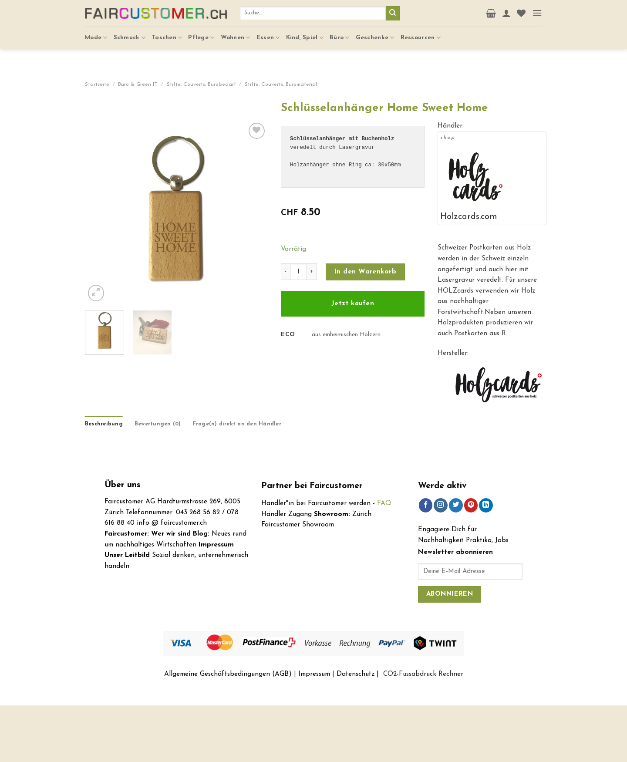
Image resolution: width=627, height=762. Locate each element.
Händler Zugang (286, 514)
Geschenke (375, 35)
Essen (268, 35)
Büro (340, 35)
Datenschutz (355, 674)
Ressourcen (421, 35)
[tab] (104, 424)
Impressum (314, 674)
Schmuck (129, 35)
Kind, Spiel (305, 35)
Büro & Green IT (138, 84)
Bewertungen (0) (158, 424)
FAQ (384, 503)
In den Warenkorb (365, 271)
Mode (96, 35)
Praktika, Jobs (487, 540)
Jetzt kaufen (352, 303)
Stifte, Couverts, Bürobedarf (201, 84)
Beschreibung (104, 424)
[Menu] (537, 11)
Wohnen (235, 35)
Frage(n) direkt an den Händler (237, 424)
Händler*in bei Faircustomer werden (316, 503)
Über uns (122, 485)
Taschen (167, 35)
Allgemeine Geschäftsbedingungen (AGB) (228, 674)
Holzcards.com (468, 216)
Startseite (97, 84)
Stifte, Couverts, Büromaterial (281, 84)
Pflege (201, 35)
